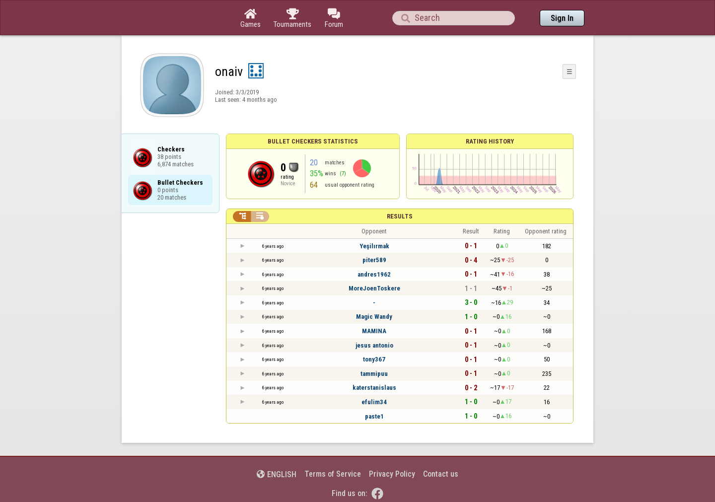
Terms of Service (332, 474)
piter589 (374, 260)
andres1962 (374, 274)
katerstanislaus (374, 387)
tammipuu (374, 373)
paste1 (374, 416)
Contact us (440, 474)
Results (400, 216)
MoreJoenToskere (374, 288)
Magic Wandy (374, 316)
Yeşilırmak (374, 246)
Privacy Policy (392, 474)
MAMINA (374, 331)
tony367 (374, 359)
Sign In (562, 18)
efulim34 (374, 402)
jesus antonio (374, 345)
